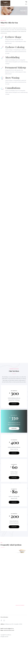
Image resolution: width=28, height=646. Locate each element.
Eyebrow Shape (13, 36)
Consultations (12, 87)
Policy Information (4, 617)
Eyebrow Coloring (14, 47)
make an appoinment (20, 605)
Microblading (12, 57)
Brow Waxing (12, 77)
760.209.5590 (6, 630)
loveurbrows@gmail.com (9, 628)
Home (22, 11)
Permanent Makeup (15, 67)
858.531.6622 (11, 630)
